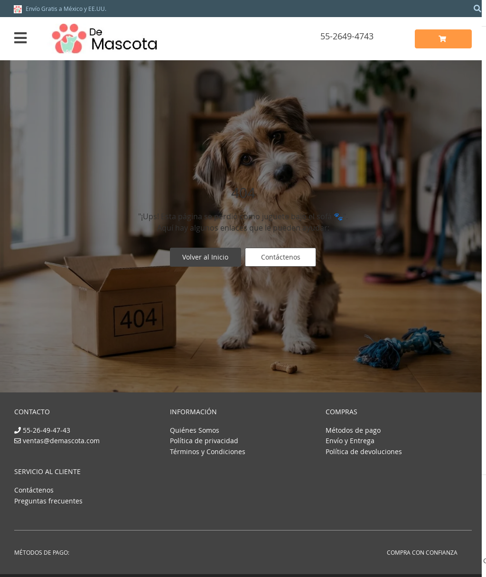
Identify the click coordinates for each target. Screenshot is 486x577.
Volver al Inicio (205, 257)
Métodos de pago (353, 430)
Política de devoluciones (364, 451)
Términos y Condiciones (207, 451)
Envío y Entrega (350, 440)
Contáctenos (281, 257)
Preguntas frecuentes (48, 500)
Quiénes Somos (194, 430)
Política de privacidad (204, 440)
